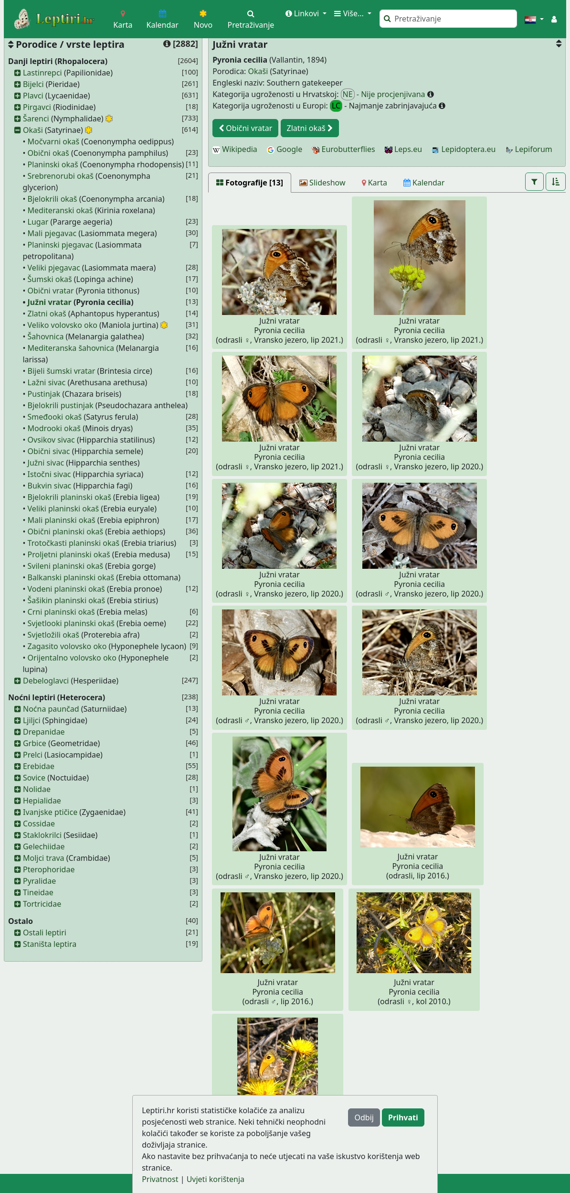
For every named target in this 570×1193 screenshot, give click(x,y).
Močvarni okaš (54, 141)
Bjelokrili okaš (52, 199)
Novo (203, 20)
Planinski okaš (53, 164)
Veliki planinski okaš (63, 508)
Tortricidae (42, 904)
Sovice (34, 777)
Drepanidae (44, 732)
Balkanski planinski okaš (71, 577)
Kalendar (163, 20)
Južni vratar (50, 302)
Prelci (32, 754)
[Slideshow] (322, 183)
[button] (534, 19)
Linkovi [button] (303, 13)
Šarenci (36, 118)
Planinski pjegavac (61, 244)
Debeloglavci (46, 680)
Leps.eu (403, 149)
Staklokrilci (42, 835)
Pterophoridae (48, 869)
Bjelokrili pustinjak (61, 405)
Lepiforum (529, 149)
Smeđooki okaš (55, 417)
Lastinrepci (42, 72)
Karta (122, 20)
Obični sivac (49, 451)
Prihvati (403, 1117)
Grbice (34, 743)
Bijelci (33, 84)
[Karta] (374, 183)
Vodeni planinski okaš (66, 589)
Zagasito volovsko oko (67, 646)
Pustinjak (44, 394)
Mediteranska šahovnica (71, 348)
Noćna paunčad (51, 709)
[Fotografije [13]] (249, 183)
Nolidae (37, 789)
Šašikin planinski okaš (66, 600)
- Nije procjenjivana (384, 94)
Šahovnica (46, 336)
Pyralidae (39, 881)
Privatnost (160, 1179)
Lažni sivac (47, 382)
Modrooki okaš (54, 428)
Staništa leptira (49, 944)
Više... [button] (350, 13)
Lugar (38, 222)
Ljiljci (32, 720)
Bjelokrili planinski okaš (69, 497)
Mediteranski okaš (60, 210)
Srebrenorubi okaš (61, 176)
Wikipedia (234, 149)
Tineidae (38, 892)
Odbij (363, 1117)
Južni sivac (46, 462)
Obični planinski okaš (66, 531)
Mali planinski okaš (61, 520)
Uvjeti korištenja (215, 1179)
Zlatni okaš (47, 313)
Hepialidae (42, 800)
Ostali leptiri (44, 932)
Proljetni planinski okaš (69, 554)
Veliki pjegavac (54, 267)
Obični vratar (51, 290)
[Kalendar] (424, 183)
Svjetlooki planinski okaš (71, 623)
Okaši (33, 130)
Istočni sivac (49, 474)
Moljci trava (43, 858)
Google (284, 149)
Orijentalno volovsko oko (72, 657)
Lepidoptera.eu (464, 149)
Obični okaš (48, 153)
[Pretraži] (448, 19)
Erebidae (38, 766)
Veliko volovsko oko (62, 325)
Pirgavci (37, 107)
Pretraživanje (251, 20)
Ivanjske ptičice (50, 812)
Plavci (33, 95)
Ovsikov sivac (51, 439)
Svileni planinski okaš (66, 566)
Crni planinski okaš (61, 612)
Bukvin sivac (50, 485)
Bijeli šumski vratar (61, 371)
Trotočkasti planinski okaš (74, 543)
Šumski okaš (50, 279)
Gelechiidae (44, 846)
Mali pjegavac (52, 233)
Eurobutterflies (343, 149)
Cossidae (39, 823)
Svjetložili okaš (53, 634)
